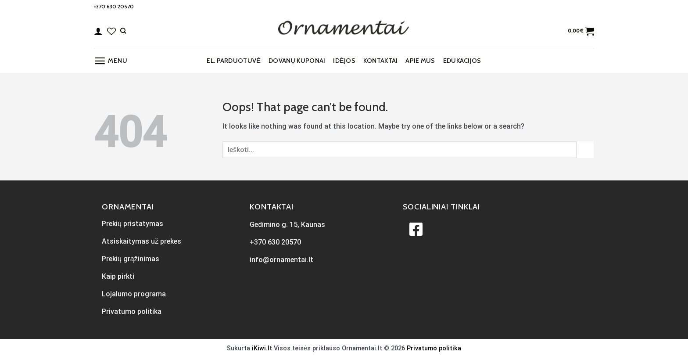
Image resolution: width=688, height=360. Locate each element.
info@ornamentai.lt (281, 260)
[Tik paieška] (123, 31)
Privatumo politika (434, 348)
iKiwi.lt (262, 348)
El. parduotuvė (234, 61)
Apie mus (420, 61)
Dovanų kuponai (297, 61)
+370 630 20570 (114, 6)
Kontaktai (380, 61)
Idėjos (344, 61)
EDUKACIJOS (462, 61)
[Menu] (110, 60)
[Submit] (585, 149)
